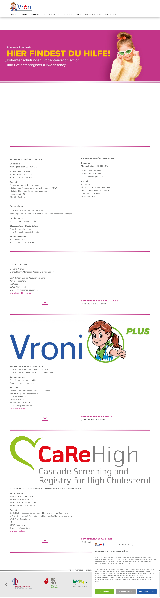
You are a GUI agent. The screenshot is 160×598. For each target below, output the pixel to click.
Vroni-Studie (54, 14)
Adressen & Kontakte (93, 14)
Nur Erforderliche (125, 591)
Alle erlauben (104, 591)
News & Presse (110, 14)
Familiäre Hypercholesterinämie (32, 14)
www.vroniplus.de (17, 397)
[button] (6, 572)
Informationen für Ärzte (71, 14)
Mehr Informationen (146, 591)
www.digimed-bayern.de (20, 281)
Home (13, 14)
